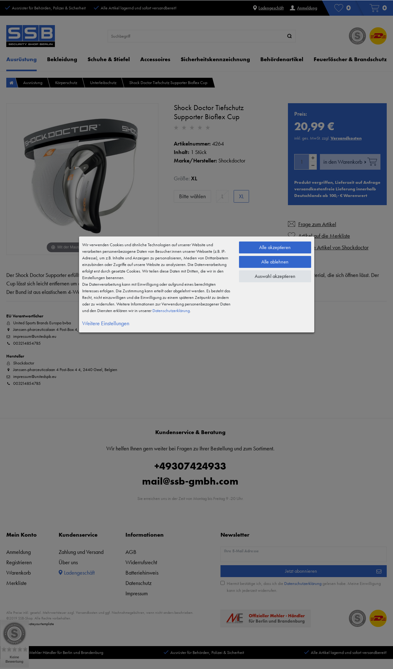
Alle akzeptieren (275, 247)
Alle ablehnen (275, 261)
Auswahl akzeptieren (275, 276)
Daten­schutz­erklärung (171, 310)
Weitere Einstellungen (105, 323)
